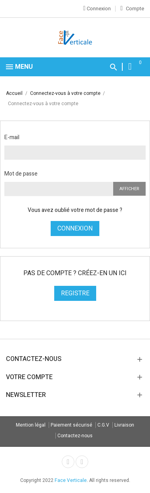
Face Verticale (71, 480)
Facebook (68, 461)
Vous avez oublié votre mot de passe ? (75, 210)
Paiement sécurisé (71, 425)
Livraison (124, 425)
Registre (75, 293)
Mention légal (31, 425)
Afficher (129, 188)
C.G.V (103, 425)
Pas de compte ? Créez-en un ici (75, 273)
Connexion (75, 228)
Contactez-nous (75, 435)
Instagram (82, 461)
